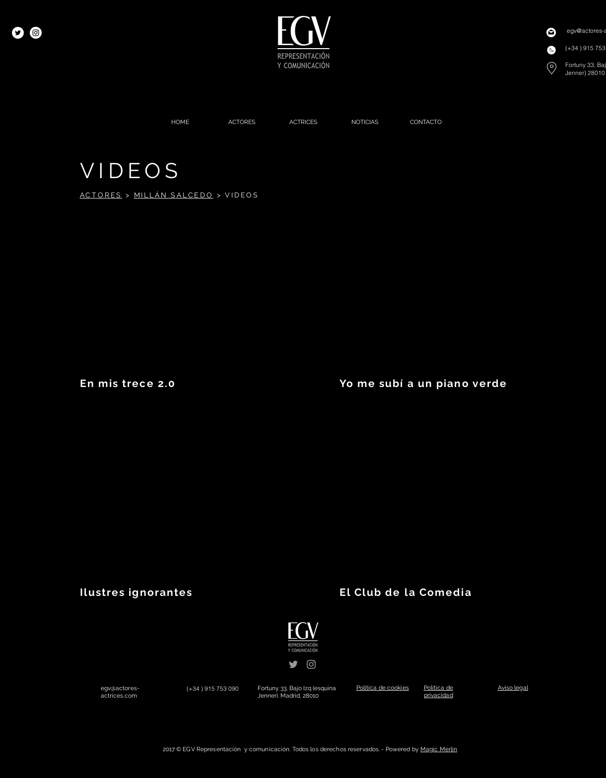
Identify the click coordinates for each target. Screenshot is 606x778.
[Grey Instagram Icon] (311, 664)
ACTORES (101, 195)
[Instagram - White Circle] (36, 33)
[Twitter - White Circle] (18, 33)
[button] (382, 687)
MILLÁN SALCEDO (173, 195)
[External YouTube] (182, 293)
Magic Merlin (438, 749)
